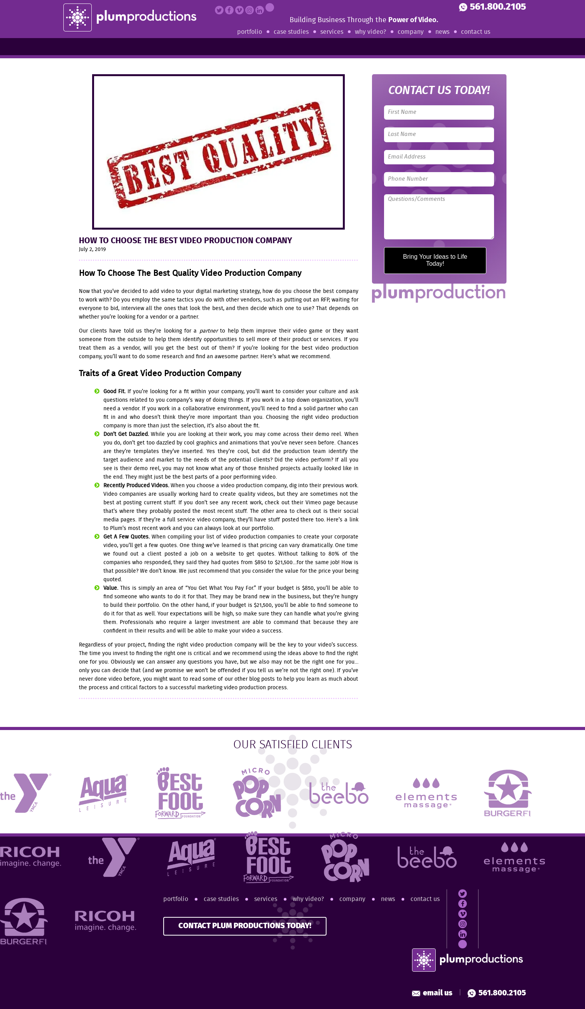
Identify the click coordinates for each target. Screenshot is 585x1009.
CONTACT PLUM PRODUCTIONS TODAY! (244, 926)
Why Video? (370, 32)
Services (331, 32)
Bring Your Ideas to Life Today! (435, 260)
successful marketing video (203, 687)
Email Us (432, 993)
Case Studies (291, 32)
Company (411, 32)
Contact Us (475, 32)
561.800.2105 (492, 7)
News (442, 32)
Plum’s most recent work (140, 528)
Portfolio (249, 32)
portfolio (262, 528)
